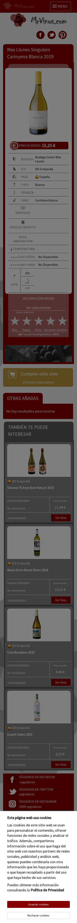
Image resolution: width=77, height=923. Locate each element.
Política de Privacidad (47, 890)
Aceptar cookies (38, 904)
